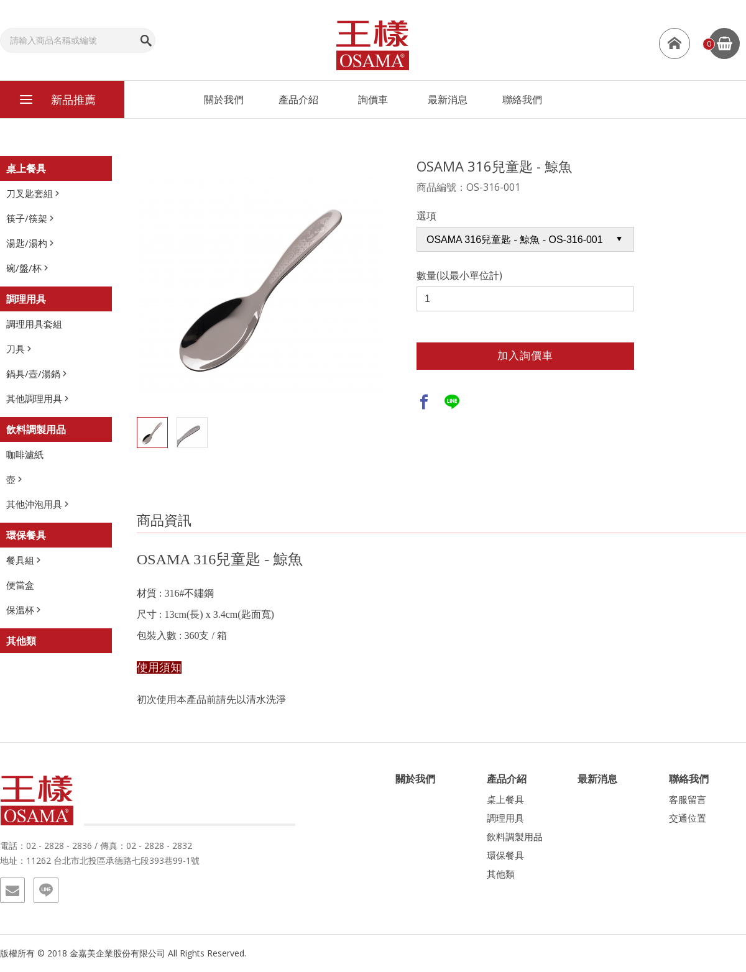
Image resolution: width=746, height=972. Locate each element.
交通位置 (687, 818)
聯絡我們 (522, 99)
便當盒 (20, 585)
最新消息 (447, 99)
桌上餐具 (26, 168)
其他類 (21, 641)
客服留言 (687, 799)
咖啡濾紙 (25, 454)
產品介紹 (298, 99)
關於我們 (224, 99)
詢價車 (373, 99)
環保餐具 (26, 535)
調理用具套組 (34, 324)
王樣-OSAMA (373, 45)
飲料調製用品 (36, 429)
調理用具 (26, 299)
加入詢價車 (525, 356)
